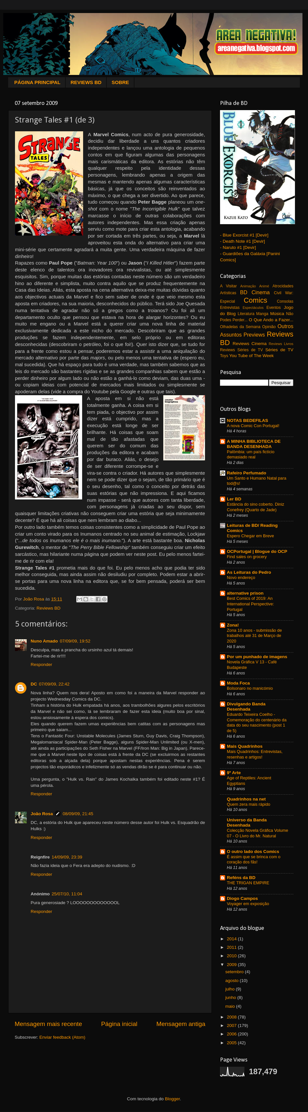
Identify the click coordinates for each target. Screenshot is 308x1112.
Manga (262, 313)
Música (277, 313)
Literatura (246, 313)
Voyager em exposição (248, 903)
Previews (254, 335)
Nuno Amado (44, 641)
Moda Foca (238, 683)
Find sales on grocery (247, 556)
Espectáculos (252, 308)
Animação (248, 286)
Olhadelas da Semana (240, 327)
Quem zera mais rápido (248, 804)
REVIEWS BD (85, 82)
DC (34, 684)
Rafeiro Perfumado (246, 472)
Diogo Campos (242, 898)
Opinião (269, 327)
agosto (232, 980)
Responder (41, 664)
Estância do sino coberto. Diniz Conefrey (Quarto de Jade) (255, 507)
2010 (232, 955)
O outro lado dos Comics (253, 851)
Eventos (274, 307)
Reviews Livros (281, 344)
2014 (232, 938)
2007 (232, 1025)
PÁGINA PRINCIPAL (37, 82)
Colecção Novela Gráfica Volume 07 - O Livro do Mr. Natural (257, 833)
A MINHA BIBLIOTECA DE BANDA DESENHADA (254, 444)
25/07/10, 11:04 (67, 893)
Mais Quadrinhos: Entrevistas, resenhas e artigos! (255, 754)
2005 (232, 1042)
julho (230, 989)
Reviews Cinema (250, 343)
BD (244, 292)
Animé (264, 286)
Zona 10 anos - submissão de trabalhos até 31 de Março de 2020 (254, 635)
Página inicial (119, 1023)
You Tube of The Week (251, 355)
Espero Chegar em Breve (250, 535)
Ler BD (234, 499)
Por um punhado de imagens (257, 656)
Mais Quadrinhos (245, 746)
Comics (255, 300)
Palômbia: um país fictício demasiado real (250, 454)
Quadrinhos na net (246, 799)
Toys (224, 356)
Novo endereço (241, 577)
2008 (232, 1017)
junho (231, 997)
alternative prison (245, 593)
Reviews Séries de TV (241, 350)
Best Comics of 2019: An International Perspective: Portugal (250, 604)
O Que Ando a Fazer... (271, 319)
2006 (232, 1034)
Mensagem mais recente (48, 1023)
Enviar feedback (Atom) (62, 1037)
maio (230, 1006)
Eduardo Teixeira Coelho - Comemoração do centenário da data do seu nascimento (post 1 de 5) (256, 722)
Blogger (172, 1098)
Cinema (261, 292)
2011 (232, 947)
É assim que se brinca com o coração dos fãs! (254, 859)
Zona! (233, 625)
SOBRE (120, 82)
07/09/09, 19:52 (75, 641)
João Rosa (42, 813)
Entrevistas (230, 307)
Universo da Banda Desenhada (247, 822)
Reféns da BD (241, 877)
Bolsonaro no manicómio (250, 688)
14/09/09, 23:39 (67, 857)
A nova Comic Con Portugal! (253, 425)
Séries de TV (279, 349)
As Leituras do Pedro (249, 572)
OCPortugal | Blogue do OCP (257, 551)
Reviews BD (49, 608)
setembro (235, 971)
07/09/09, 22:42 (54, 684)
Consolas (285, 301)
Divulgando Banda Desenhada (246, 706)
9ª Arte (234, 772)
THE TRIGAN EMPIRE (248, 882)
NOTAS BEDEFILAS (247, 420)
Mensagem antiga (180, 1023)
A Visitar (228, 286)
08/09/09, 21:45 (78, 813)
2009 (232, 964)
